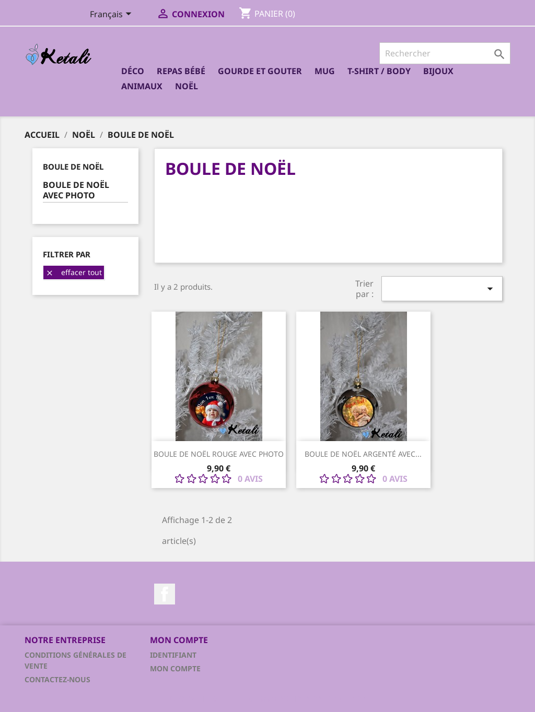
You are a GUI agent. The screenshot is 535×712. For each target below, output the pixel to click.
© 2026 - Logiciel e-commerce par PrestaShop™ (267, 698)
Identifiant (173, 655)
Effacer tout (73, 272)
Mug (325, 71)
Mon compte (175, 668)
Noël (186, 86)
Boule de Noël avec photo (76, 190)
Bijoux (438, 71)
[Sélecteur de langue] (112, 15)
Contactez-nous (57, 679)
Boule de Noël (73, 166)
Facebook (164, 594)
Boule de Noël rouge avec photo (219, 454)
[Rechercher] (444, 53)
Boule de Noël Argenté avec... (363, 454)
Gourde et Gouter (260, 71)
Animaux (141, 86)
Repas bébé (181, 71)
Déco (132, 71)
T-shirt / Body (379, 71)
